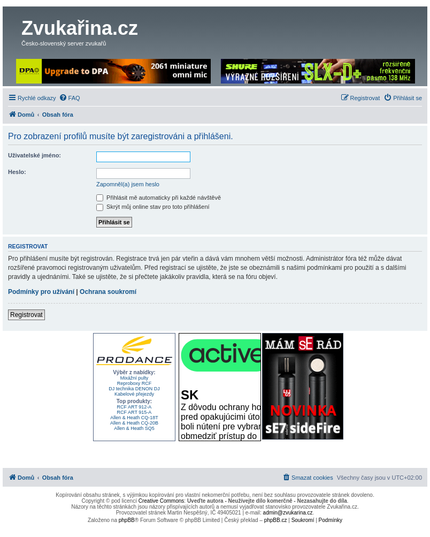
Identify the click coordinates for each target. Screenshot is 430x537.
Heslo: (17, 172)
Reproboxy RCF (134, 383)
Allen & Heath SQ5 (134, 428)
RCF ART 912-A (134, 407)
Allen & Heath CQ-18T (134, 417)
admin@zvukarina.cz (288, 513)
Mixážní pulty (134, 378)
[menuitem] (69, 98)
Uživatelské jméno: (34, 155)
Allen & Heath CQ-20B (134, 423)
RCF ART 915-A (134, 412)
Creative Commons (162, 501)
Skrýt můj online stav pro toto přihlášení (153, 206)
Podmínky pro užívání (41, 292)
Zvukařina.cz (79, 28)
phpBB (127, 520)
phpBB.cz (275, 520)
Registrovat (26, 315)
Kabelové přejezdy (134, 394)
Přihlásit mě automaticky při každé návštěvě (158, 197)
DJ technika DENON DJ (134, 388)
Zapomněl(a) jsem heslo (127, 184)
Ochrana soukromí (108, 292)
